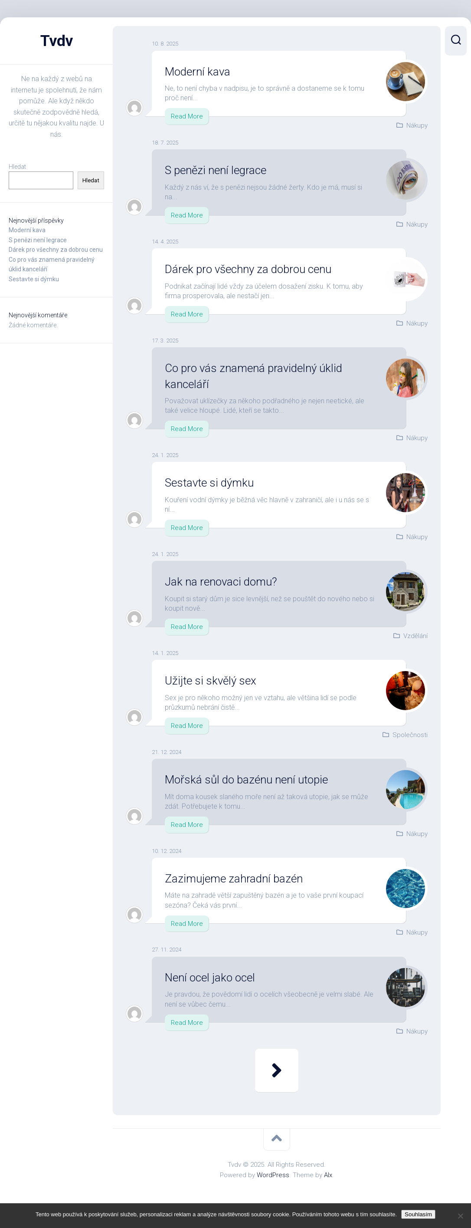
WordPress (273, 1175)
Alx (328, 1175)
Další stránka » (277, 1070)
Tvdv (56, 41)
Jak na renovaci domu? (222, 581)
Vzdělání (415, 636)
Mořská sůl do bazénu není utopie (247, 779)
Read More (187, 116)
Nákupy (417, 125)
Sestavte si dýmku (34, 279)
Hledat (17, 166)
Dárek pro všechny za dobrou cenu (56, 249)
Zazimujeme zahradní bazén (234, 878)
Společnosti (410, 735)
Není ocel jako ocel (211, 977)
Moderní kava (27, 230)
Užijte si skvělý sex (211, 680)
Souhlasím (418, 1214)
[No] (460, 1216)
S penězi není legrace (38, 240)
